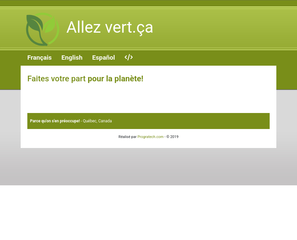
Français (39, 57)
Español (103, 57)
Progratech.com (150, 137)
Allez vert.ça (87, 29)
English (71, 57)
